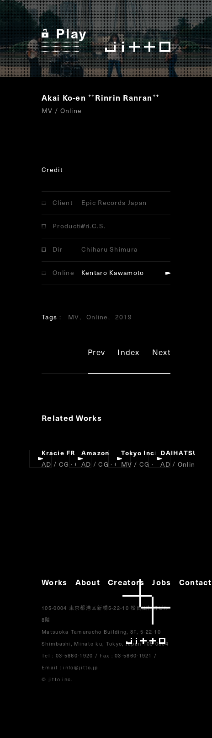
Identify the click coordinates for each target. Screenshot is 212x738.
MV (74, 317)
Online (97, 317)
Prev (96, 353)
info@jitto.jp (80, 667)
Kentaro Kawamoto (112, 272)
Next (161, 353)
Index (128, 353)
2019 (123, 317)
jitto (146, 611)
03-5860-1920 (74, 655)
